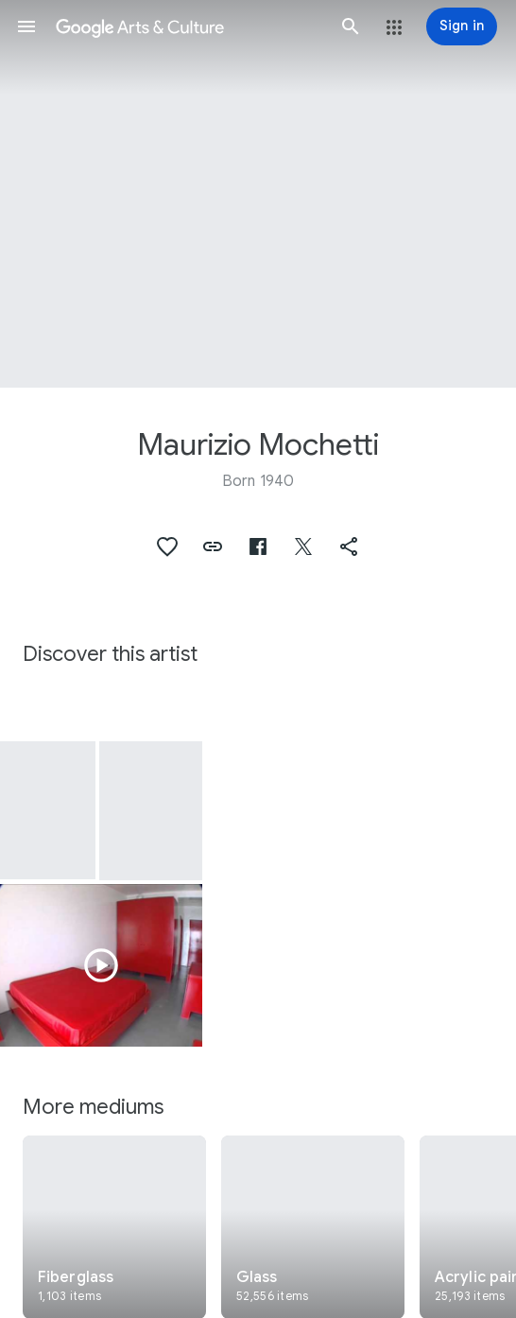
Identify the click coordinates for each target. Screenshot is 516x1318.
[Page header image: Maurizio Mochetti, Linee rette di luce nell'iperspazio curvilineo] (258, 194)
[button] (26, 26)
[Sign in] (461, 26)
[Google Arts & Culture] (188, 26)
